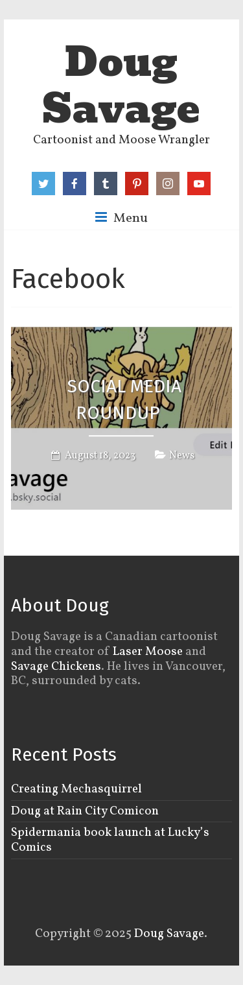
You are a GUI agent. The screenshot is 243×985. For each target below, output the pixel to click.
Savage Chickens (56, 666)
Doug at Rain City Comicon (85, 811)
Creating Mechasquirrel (76, 789)
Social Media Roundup (124, 400)
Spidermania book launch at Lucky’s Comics (110, 840)
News (181, 456)
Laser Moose (148, 651)
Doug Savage (121, 85)
